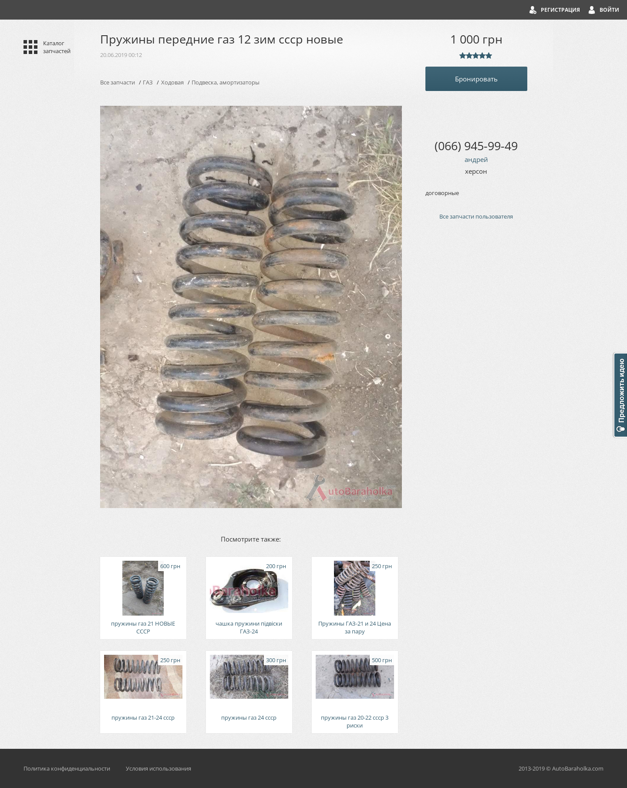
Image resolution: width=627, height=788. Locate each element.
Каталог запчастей (57, 47)
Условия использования (158, 768)
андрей (476, 159)
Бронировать (476, 78)
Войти (609, 9)
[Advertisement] (476, 374)
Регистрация (560, 9)
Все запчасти (117, 82)
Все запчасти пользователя (476, 216)
